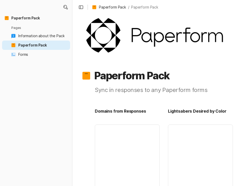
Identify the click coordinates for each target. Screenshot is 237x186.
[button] (65, 7)
